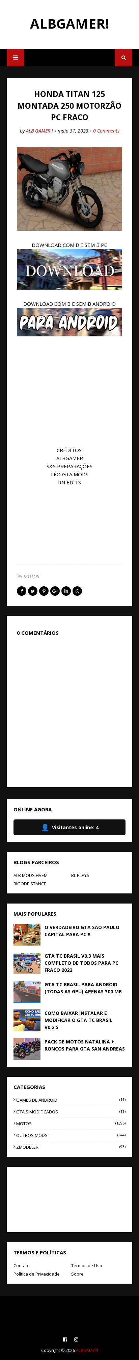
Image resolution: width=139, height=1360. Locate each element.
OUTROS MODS (71, 1135)
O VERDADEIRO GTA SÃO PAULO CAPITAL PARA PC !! (82, 931)
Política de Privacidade (36, 1274)
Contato (21, 1265)
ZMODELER (71, 1147)
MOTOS (31, 576)
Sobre (77, 1274)
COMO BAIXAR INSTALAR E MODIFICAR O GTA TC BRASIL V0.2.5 (78, 1020)
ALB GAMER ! (39, 130)
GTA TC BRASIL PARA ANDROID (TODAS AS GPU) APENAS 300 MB (83, 988)
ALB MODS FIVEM (30, 875)
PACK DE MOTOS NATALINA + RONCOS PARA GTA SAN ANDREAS (85, 1045)
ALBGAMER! (69, 23)
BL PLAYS (80, 875)
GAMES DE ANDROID (71, 1100)
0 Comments (106, 130)
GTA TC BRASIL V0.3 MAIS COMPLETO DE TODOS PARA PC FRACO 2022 (81, 963)
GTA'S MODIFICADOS (71, 1112)
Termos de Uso (86, 1265)
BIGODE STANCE (29, 884)
